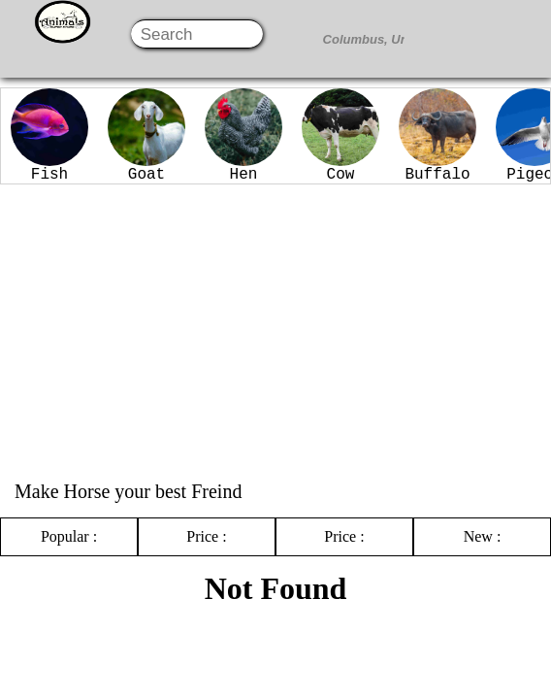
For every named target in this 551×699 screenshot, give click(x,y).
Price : (206, 536)
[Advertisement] (275, 330)
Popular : (69, 536)
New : (483, 536)
